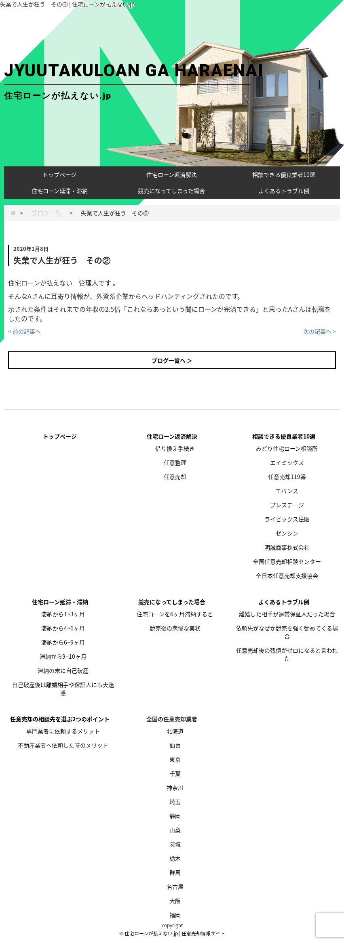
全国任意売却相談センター (287, 561)
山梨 (175, 830)
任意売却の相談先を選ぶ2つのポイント (60, 719)
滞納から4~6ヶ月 (63, 628)
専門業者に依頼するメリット (63, 731)
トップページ (59, 174)
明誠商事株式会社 (287, 547)
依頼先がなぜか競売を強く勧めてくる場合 (287, 632)
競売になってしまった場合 (171, 191)
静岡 (175, 816)
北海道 (175, 731)
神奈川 (175, 787)
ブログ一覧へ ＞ (172, 360)
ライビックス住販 (287, 519)
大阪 (175, 901)
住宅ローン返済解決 (171, 174)
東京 (175, 759)
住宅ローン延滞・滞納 (60, 191)
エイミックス (287, 462)
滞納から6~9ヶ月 (63, 642)
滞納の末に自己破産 (63, 670)
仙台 (175, 745)
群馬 (175, 872)
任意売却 (175, 477)
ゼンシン (287, 533)
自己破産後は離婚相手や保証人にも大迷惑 (63, 688)
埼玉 (175, 802)
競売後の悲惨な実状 (175, 628)
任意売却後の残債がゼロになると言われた (287, 654)
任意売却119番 (287, 477)
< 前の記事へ (24, 331)
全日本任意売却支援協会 (287, 575)
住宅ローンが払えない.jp (151, 933)
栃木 (175, 858)
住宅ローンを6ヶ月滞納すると (175, 614)
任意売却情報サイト (203, 933)
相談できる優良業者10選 (283, 174)
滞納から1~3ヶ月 (63, 614)
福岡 (175, 915)
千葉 (175, 773)
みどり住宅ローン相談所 (287, 448)
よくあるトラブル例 (283, 191)
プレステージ (287, 505)
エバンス (286, 491)
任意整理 (175, 462)
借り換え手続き (175, 448)
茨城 (175, 844)
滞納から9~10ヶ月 (63, 656)
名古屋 (175, 886)
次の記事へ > (319, 331)
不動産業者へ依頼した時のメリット (63, 745)
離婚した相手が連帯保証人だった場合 (287, 614)
